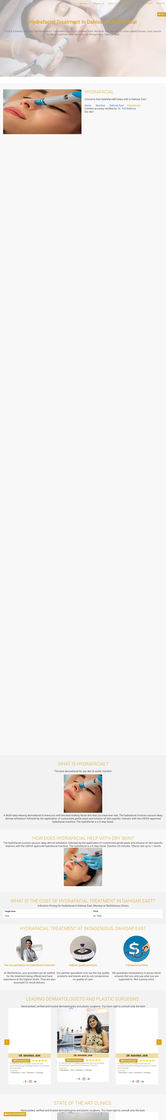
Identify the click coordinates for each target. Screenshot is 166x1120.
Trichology (39, 1073)
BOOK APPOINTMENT (15, 1114)
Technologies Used (129, 3)
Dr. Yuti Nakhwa (127, 108)
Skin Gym (148, 3)
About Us (160, 3)
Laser (23, 1073)
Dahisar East (117, 105)
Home (88, 105)
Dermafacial (15, 1073)
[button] (159, 1042)
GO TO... (161, 14)
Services (83, 3)
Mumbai (100, 105)
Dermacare (30, 1073)
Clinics (111, 3)
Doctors (97, 3)
